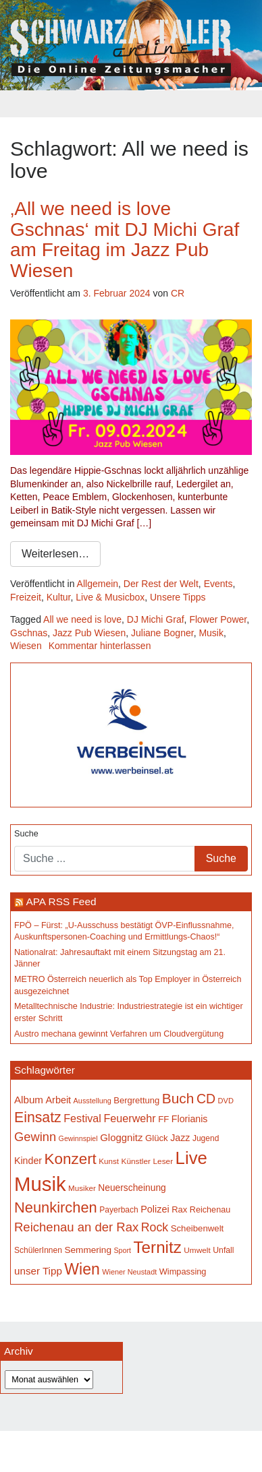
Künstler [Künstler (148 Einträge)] (136, 1161)
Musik (211, 632)
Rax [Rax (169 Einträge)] (179, 1209)
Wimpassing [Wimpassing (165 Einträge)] (183, 1271)
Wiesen (26, 645)
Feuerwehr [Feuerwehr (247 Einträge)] (129, 1118)
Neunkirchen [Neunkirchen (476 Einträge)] (55, 1207)
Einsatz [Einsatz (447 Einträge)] (37, 1117)
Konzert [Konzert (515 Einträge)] (71, 1159)
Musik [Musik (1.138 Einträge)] (40, 1184)
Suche (26, 833)
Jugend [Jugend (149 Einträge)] (205, 1138)
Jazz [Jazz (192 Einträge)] (180, 1137)
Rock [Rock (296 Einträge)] (154, 1227)
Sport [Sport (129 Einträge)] (122, 1250)
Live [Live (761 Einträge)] (191, 1157)
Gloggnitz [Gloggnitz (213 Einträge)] (121, 1137)
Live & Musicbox (110, 597)
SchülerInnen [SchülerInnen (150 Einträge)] (38, 1250)
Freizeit (25, 597)
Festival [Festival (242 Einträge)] (82, 1118)
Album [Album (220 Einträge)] (28, 1099)
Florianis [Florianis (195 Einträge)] (190, 1118)
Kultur (59, 597)
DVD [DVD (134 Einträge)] (226, 1101)
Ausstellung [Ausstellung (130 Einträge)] (92, 1101)
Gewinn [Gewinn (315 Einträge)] (35, 1137)
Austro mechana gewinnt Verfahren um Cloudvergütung (119, 1034)
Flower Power (217, 619)
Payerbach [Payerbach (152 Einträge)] (118, 1210)
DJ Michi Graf (155, 619)
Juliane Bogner (162, 632)
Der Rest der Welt (161, 583)
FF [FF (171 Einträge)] (163, 1119)
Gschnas (28, 632)
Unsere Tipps (177, 597)
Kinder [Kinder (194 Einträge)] (28, 1160)
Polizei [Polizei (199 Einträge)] (154, 1209)
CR (177, 293)
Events (218, 583)
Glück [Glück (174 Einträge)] (156, 1138)
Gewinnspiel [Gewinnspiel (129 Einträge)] (78, 1138)
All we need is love (82, 619)
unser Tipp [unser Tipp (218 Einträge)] (38, 1271)
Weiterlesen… (55, 553)
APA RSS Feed (61, 901)
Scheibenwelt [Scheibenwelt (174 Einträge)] (197, 1228)
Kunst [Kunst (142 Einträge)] (109, 1161)
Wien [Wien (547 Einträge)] (81, 1269)
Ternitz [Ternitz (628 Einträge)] (157, 1247)
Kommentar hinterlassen (100, 645)
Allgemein (97, 583)
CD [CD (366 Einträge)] (205, 1098)
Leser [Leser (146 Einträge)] (163, 1161)
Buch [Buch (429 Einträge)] (178, 1098)
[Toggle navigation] (131, 103)
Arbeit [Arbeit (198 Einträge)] (59, 1100)
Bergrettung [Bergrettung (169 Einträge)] (136, 1100)
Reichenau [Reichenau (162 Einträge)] (210, 1210)
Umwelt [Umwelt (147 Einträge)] (197, 1250)
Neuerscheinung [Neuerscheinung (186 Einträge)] (131, 1187)
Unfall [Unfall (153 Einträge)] (223, 1250)
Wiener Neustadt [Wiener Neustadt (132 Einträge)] (129, 1272)
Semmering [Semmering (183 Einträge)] (87, 1250)
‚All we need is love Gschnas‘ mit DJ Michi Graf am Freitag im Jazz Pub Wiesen (124, 239)
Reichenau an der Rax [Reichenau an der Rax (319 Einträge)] (76, 1227)
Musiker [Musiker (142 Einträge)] (82, 1188)
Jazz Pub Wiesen (89, 632)
